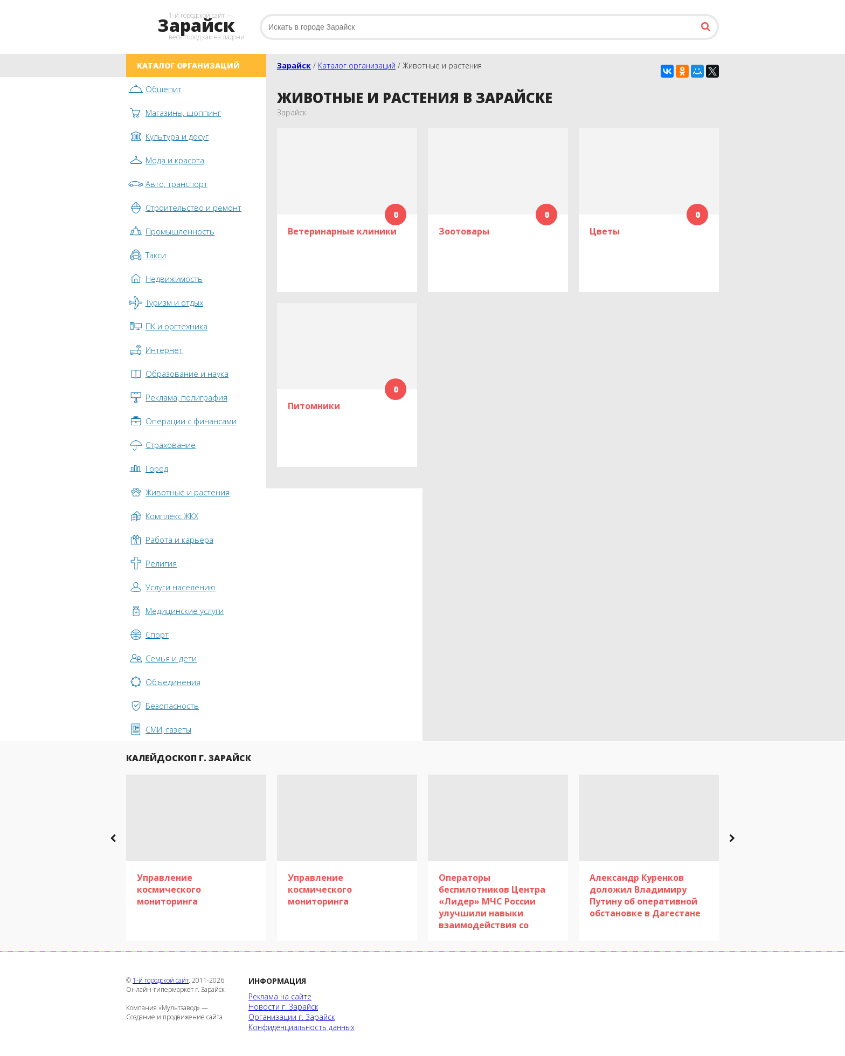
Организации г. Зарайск (291, 1017)
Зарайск (294, 65)
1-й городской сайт (161, 980)
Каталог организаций (357, 65)
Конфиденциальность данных (301, 1027)
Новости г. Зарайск (283, 1007)
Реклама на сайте (279, 996)
